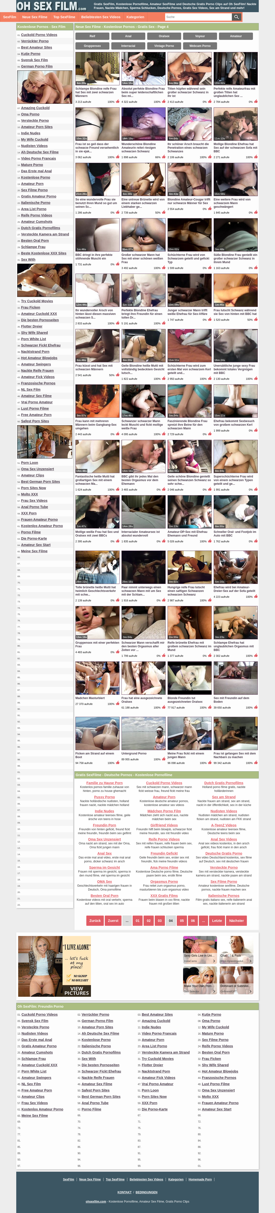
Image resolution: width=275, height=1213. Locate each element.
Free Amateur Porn (36, 415)
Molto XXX (29, 494)
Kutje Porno (30, 54)
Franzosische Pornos (38, 383)
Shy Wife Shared (34, 333)
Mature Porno (32, 165)
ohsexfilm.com (96, 1201)
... (203, 921)
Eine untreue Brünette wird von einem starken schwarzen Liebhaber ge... (143, 203)
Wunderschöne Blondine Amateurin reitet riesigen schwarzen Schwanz (138, 147)
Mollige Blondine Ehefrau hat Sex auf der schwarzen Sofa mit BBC (235, 147)
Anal (128, 36)
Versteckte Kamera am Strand (45, 234)
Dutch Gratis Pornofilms (40, 228)
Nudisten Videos (34, 146)
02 (149, 921)
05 (182, 921)
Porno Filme (31, 532)
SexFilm (9, 17)
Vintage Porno (164, 46)
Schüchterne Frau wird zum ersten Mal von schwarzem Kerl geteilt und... (189, 369)
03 (160, 921)
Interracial (128, 46)
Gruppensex (92, 46)
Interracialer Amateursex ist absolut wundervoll (140, 533)
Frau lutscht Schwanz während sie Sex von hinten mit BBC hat (235, 312)
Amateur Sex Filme (36, 396)
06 (193, 921)
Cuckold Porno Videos (39, 35)
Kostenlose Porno (35, 177)
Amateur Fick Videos (38, 377)
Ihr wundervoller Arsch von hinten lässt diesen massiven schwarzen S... (95, 314)
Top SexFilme (64, 17)
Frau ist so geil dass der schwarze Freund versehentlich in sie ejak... (97, 147)
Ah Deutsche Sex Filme (40, 152)
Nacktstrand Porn (35, 352)
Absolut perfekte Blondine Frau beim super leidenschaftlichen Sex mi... (143, 92)
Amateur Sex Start (35, 545)
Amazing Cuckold (35, 108)
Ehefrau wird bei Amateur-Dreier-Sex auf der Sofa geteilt (234, 589)
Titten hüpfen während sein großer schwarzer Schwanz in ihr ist (188, 92)
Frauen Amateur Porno (39, 519)
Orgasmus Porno (164, 882)
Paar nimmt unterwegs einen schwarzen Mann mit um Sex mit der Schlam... (141, 591)
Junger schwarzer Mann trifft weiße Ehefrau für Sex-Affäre (187, 312)
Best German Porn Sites (40, 482)
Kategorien (135, 17)
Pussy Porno (104, 797)
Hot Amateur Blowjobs (39, 358)
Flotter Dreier (31, 326)
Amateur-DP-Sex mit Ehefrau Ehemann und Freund (187, 533)
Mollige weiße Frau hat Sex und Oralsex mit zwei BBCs (97, 533)
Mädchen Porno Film (164, 811)
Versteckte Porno (35, 120)
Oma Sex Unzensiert (37, 469)
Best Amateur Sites (36, 47)
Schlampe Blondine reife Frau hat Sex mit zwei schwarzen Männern (95, 92)
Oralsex (164, 36)
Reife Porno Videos (36, 215)
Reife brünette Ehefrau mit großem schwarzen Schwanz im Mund (189, 646)
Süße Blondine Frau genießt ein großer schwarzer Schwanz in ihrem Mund (235, 258)
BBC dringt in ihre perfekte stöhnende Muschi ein (94, 256)
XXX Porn (29, 513)
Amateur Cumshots (36, 222)
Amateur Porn (32, 184)
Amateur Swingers (36, 364)
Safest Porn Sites (35, 421)
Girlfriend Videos (164, 825)
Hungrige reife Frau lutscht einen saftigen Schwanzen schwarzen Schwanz (186, 591)
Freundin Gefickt (164, 853)
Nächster (236, 921)
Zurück (95, 921)
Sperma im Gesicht (104, 867)
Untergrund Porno (133, 753)
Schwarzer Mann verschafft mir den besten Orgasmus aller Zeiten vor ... (142, 646)
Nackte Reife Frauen (37, 371)
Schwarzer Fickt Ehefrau (41, 345)
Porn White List (33, 339)
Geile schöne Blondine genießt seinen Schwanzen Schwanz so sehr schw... (189, 480)
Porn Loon (29, 463)
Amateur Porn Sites (37, 127)
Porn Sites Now (33, 488)
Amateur (236, 36)
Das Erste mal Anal (36, 171)
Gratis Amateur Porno (38, 196)
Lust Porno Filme (35, 408)
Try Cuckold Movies (37, 301)
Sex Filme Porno (34, 190)
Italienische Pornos (223, 896)
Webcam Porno (199, 46)
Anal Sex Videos (224, 839)
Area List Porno (33, 209)
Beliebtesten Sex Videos (101, 17)
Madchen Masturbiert (90, 698)
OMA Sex (104, 882)
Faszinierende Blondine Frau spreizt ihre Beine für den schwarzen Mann (187, 424)
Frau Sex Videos (34, 501)
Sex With (28, 259)
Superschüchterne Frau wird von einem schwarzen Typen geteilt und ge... (233, 480)
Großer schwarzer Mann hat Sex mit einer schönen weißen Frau (142, 258)
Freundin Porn (104, 825)
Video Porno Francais (38, 158)
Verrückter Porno (35, 41)
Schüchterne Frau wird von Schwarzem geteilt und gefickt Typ (188, 258)
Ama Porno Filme (164, 867)
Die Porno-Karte (34, 538)
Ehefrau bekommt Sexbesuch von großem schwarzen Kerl (234, 422)
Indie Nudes (30, 133)
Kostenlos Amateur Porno (42, 526)
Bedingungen (146, 1192)
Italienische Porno (35, 203)
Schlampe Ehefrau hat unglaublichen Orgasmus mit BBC (234, 646)
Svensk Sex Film (34, 60)
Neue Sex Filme (35, 17)
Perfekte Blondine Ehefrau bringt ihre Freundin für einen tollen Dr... (141, 314)
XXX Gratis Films (164, 896)
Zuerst (113, 921)
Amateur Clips (32, 475)
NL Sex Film (30, 389)
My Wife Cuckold (34, 139)
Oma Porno (30, 114)
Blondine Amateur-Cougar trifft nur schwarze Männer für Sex (189, 201)
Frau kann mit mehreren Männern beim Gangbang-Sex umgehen (95, 424)
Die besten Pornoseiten (40, 320)
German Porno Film (37, 66)
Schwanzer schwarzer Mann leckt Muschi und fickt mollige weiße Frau (142, 424)
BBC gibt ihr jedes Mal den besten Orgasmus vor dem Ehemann (139, 480)
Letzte (217, 921)
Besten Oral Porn (35, 241)
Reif (92, 36)
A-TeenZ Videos (224, 825)
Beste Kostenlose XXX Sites (43, 253)
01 (138, 921)
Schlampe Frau (33, 247)
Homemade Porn (200, 1179)
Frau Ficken (30, 307)
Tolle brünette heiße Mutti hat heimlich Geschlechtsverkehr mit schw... (95, 591)
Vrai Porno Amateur (37, 402)
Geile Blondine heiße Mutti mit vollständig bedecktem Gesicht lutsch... (142, 369)
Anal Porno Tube (34, 507)
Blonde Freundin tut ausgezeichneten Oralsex (185, 699)
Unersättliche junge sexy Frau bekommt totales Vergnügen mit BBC (234, 369)
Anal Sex (104, 853)
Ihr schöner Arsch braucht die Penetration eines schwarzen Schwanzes (188, 147)
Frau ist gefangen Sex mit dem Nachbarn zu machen (235, 755)
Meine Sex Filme (34, 551)
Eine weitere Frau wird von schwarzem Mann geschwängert (232, 203)
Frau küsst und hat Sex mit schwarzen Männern (94, 367)
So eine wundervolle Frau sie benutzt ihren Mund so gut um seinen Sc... (96, 203)
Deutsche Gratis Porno (223, 853)
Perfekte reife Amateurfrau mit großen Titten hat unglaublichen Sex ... (234, 92)
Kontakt (125, 1192)
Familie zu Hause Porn (104, 783)
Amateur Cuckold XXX (39, 314)
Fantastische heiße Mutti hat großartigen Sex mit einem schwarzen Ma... (94, 480)
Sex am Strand (223, 797)
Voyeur (200, 36)
